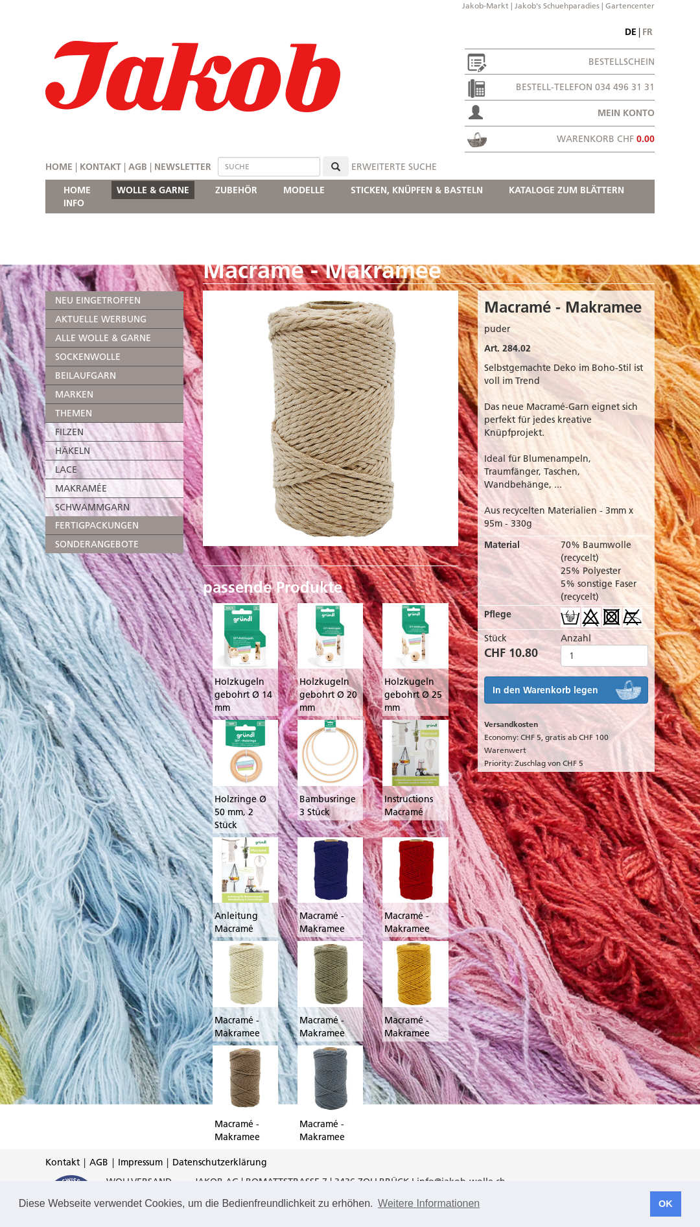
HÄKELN (72, 451)
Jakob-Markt (485, 5)
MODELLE (304, 190)
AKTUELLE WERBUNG (100, 319)
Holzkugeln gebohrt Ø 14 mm (243, 694)
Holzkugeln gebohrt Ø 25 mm (413, 694)
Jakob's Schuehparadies (557, 5)
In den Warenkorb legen (545, 690)
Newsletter (182, 167)
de (630, 32)
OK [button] (666, 1203)
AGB (137, 167)
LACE (66, 469)
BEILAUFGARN (85, 375)
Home (59, 167)
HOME (77, 190)
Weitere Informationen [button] (429, 1203)
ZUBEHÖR (236, 190)
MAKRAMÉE (81, 488)
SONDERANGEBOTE (97, 544)
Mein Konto (626, 113)
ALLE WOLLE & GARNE (103, 338)
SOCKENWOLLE (88, 357)
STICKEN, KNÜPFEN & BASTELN (417, 190)
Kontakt (100, 167)
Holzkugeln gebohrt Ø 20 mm (328, 694)
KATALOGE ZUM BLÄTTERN (566, 190)
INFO (74, 203)
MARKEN (74, 394)
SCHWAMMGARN (92, 507)
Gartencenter (630, 5)
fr (647, 32)
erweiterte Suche (394, 167)
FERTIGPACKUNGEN (97, 525)
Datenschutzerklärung (219, 1162)
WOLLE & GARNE (153, 190)
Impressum (140, 1162)
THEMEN (73, 413)
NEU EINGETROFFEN (98, 300)
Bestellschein (622, 61)
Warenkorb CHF (606, 139)
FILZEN (69, 432)
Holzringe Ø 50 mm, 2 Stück (240, 812)
